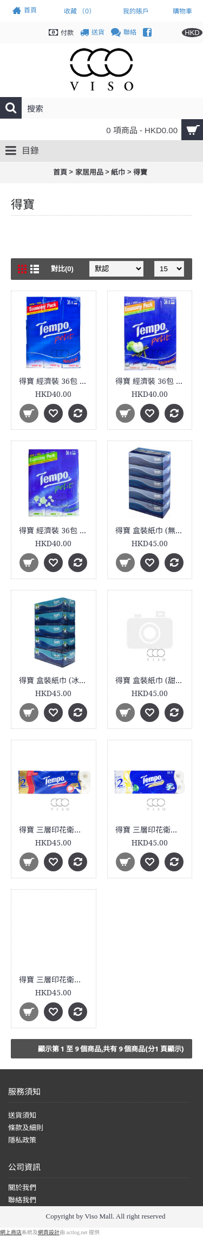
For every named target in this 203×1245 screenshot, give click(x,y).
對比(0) (62, 269)
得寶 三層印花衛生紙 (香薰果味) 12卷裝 (151, 830)
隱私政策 (22, 1140)
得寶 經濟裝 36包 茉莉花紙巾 (55, 530)
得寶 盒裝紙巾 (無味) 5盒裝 (151, 530)
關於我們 (22, 1188)
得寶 (140, 172)
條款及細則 (25, 1128)
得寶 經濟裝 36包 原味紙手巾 (55, 381)
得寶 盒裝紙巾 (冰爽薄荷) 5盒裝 (55, 680)
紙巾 (118, 172)
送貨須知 (22, 1115)
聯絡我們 (22, 1200)
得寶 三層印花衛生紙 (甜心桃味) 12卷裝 (55, 979)
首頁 (60, 172)
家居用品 (89, 172)
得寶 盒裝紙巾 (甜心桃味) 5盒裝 (151, 680)
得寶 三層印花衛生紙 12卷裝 (55, 830)
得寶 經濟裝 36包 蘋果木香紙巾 (151, 381)
